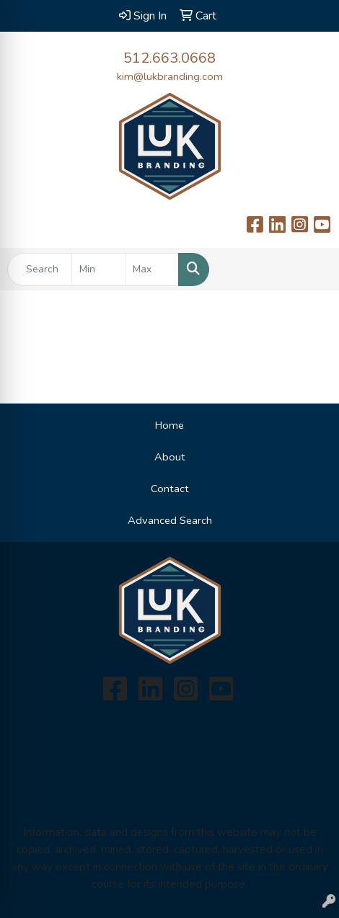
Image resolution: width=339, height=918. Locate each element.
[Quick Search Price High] (152, 269)
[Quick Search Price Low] (98, 269)
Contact (170, 488)
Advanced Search (170, 520)
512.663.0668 (169, 58)
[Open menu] (310, 269)
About (169, 457)
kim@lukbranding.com (170, 76)
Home (169, 425)
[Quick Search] (39, 269)
